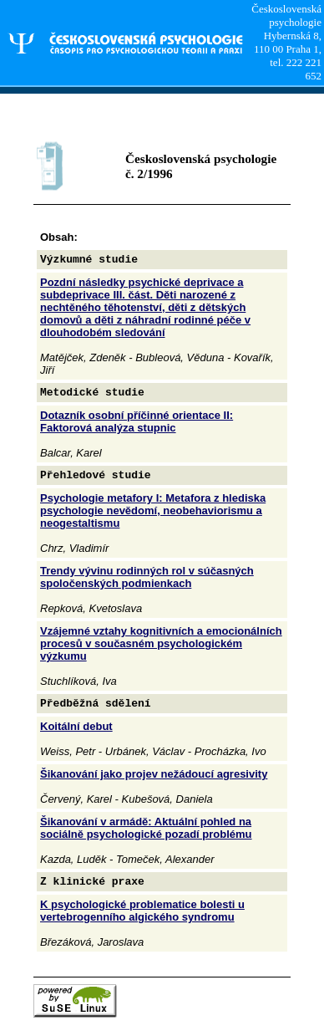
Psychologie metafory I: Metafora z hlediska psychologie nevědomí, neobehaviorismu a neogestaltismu (153, 510)
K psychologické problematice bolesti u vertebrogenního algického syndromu (142, 910)
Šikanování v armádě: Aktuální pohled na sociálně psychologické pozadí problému (146, 827)
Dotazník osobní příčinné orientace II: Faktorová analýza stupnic (136, 421)
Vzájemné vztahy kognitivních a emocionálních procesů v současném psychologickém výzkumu (161, 643)
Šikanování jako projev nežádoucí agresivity (153, 774)
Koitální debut (76, 726)
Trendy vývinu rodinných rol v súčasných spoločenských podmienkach (147, 577)
